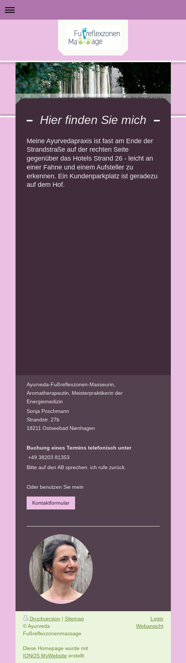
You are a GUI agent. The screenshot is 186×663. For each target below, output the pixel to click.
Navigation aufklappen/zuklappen (93, 10)
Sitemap (74, 619)
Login (157, 619)
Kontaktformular (51, 503)
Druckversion (41, 619)
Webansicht (149, 626)
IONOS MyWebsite (45, 656)
